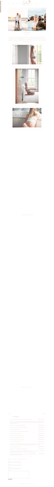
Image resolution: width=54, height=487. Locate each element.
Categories (13, 3)
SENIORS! (40, 3)
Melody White (12, 435)
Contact (36, 3)
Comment (9, 470)
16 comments (15, 416)
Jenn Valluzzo (12, 425)
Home (9, 3)
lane (10, 431)
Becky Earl (11, 421)
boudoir (9, 413)
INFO (32, 3)
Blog (17, 3)
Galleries (20, 3)
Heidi (10, 427)
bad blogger (44, 413)
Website (9, 467)
